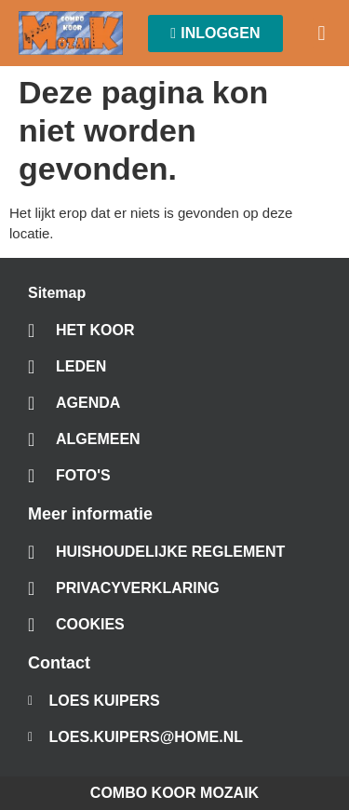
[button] (321, 33)
